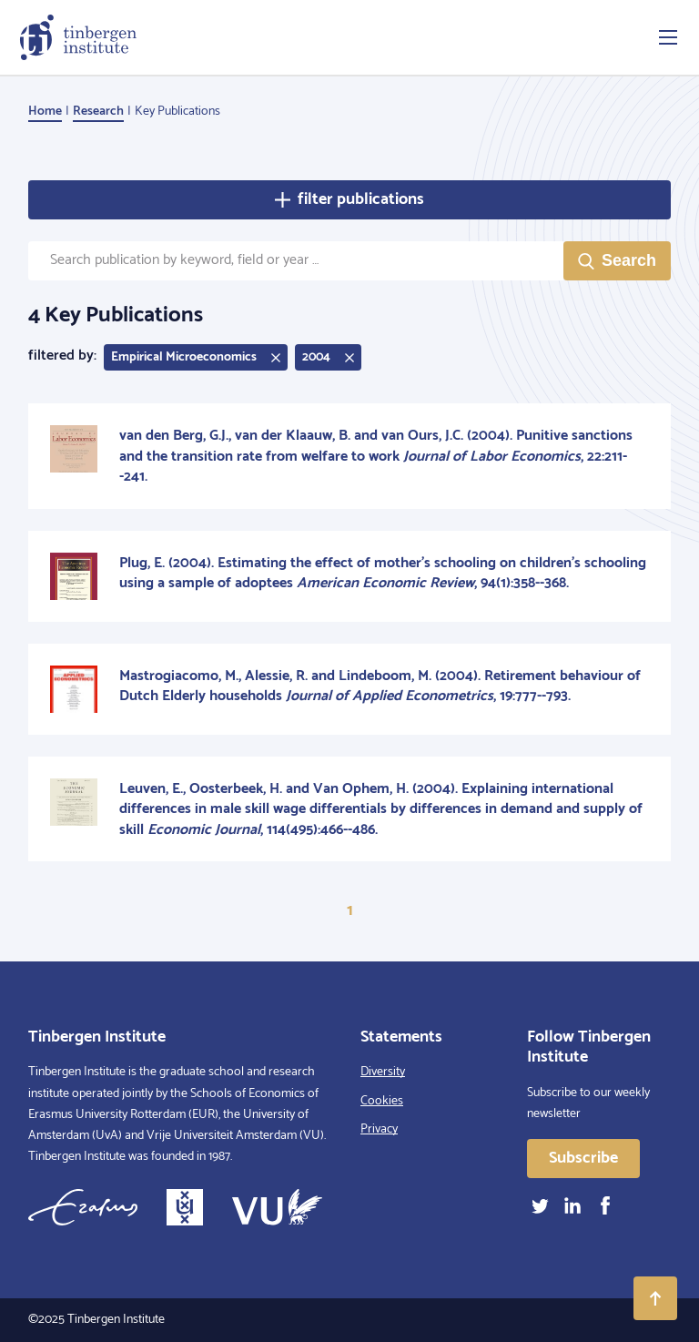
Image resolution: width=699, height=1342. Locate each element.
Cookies (381, 1101)
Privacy (379, 1129)
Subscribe (583, 1158)
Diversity (382, 1072)
